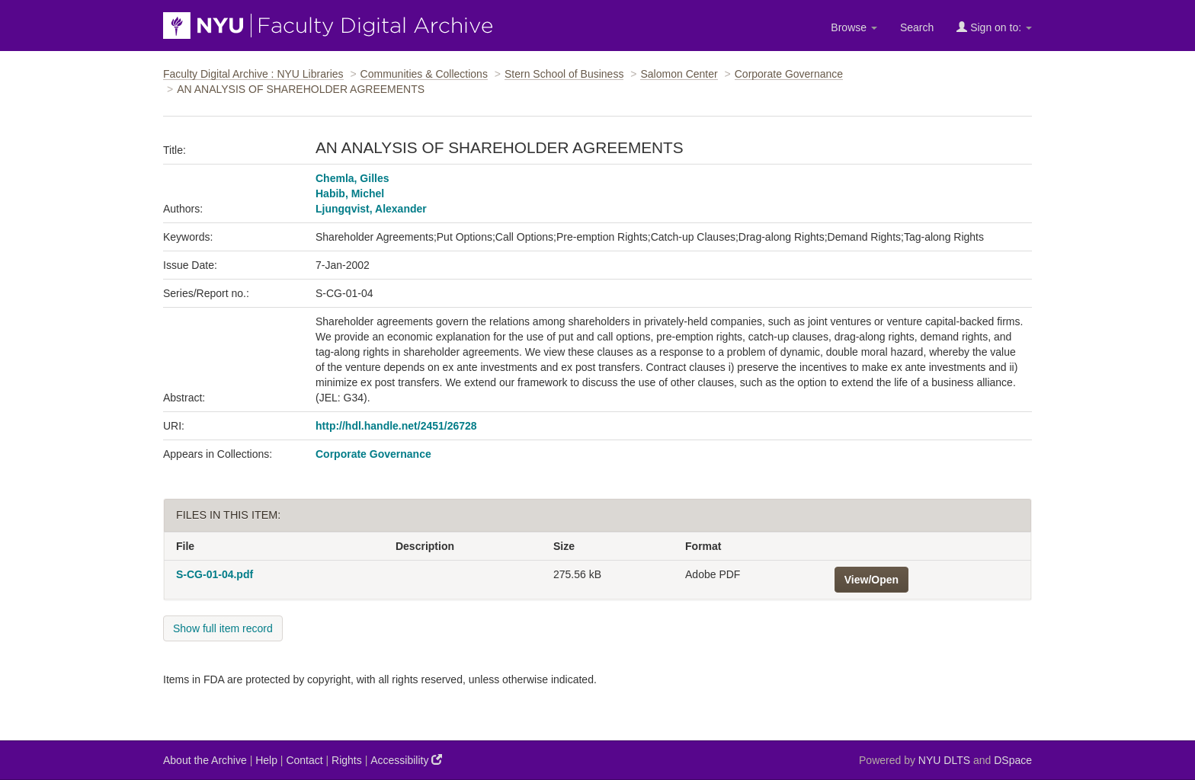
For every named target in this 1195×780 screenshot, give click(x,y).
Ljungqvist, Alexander (371, 209)
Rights (347, 760)
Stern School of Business (564, 74)
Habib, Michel (350, 193)
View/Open (871, 580)
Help (266, 760)
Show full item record (223, 628)
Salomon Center (678, 74)
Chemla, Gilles (352, 178)
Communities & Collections (424, 74)
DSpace (1013, 760)
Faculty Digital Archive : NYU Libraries (253, 74)
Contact (304, 760)
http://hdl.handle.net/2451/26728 (396, 426)
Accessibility (406, 759)
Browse (854, 27)
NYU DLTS (944, 760)
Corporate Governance (789, 74)
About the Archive (205, 760)
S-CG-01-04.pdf (214, 574)
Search (917, 27)
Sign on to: (994, 27)
